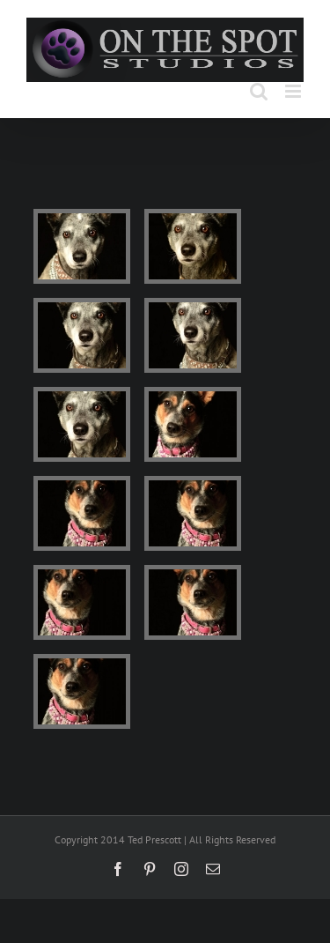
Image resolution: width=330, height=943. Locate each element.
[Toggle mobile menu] (294, 91)
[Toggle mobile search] (259, 91)
